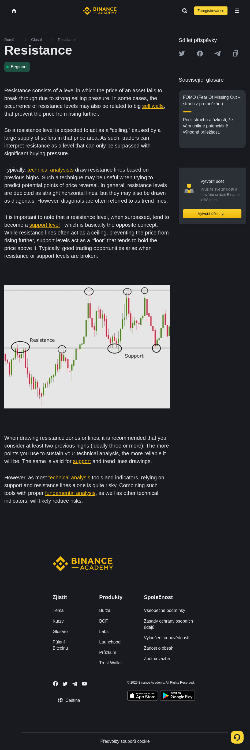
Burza (104, 610)
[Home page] (100, 10)
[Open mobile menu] (237, 11)
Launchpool (110, 642)
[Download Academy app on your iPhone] (142, 696)
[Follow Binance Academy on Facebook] (55, 683)
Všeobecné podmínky (164, 610)
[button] (237, 10)
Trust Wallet (110, 663)
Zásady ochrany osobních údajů (168, 624)
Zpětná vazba (157, 658)
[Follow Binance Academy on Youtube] (84, 683)
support (82, 461)
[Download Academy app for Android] (177, 696)
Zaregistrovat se (210, 11)
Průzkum (107, 652)
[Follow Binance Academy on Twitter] (65, 684)
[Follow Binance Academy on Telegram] (74, 683)
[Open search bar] (183, 11)
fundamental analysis (70, 493)
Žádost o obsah (158, 648)
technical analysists (50, 170)
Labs (104, 631)
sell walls (153, 106)
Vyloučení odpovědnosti (166, 637)
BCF (103, 621)
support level (44, 225)
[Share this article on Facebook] (200, 53)
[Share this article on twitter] (182, 53)
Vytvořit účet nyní (212, 213)
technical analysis (69, 477)
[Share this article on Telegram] (217, 53)
